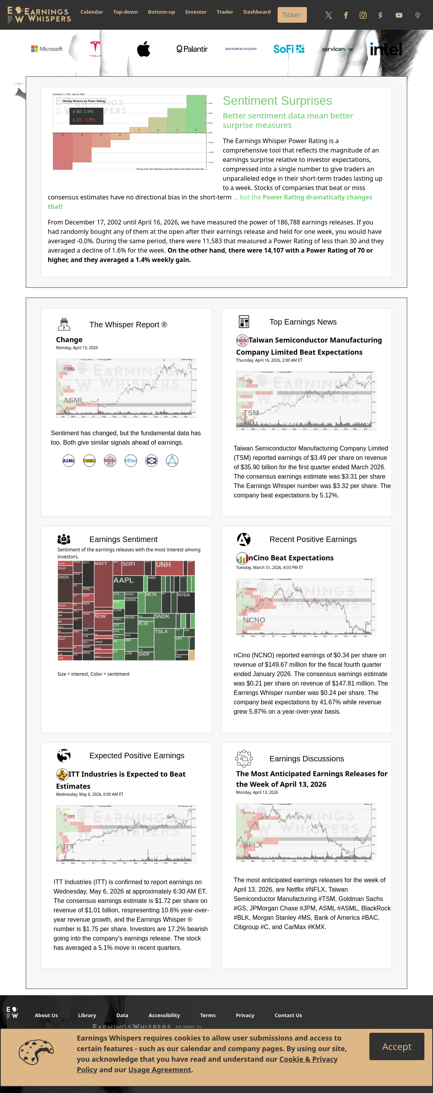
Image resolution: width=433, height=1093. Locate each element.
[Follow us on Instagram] (363, 15)
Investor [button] (196, 11)
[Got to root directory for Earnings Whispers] (38, 15)
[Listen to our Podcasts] (417, 15)
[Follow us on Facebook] (346, 15)
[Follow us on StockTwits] (380, 15)
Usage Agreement (159, 1069)
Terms (208, 1015)
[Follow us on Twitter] (328, 15)
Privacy (245, 1015)
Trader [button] (225, 11)
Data (122, 1015)
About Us (46, 1015)
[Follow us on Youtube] (399, 15)
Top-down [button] (125, 11)
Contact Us (288, 1015)
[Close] (396, 1046)
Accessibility (164, 1015)
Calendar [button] (91, 11)
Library (87, 1015)
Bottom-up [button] (161, 11)
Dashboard (257, 11)
